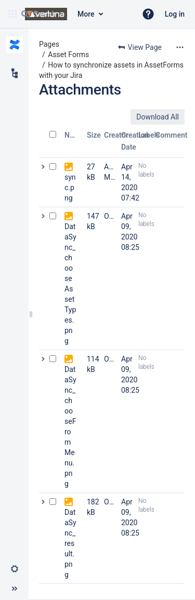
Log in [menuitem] (175, 14)
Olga (111, 216)
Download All (157, 117)
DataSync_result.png (70, 543)
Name (74, 135)
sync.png (70, 187)
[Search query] (74, 14)
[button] (148, 14)
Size (94, 135)
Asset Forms (68, 54)
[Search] (25, 14)
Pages (49, 44)
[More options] (180, 47)
